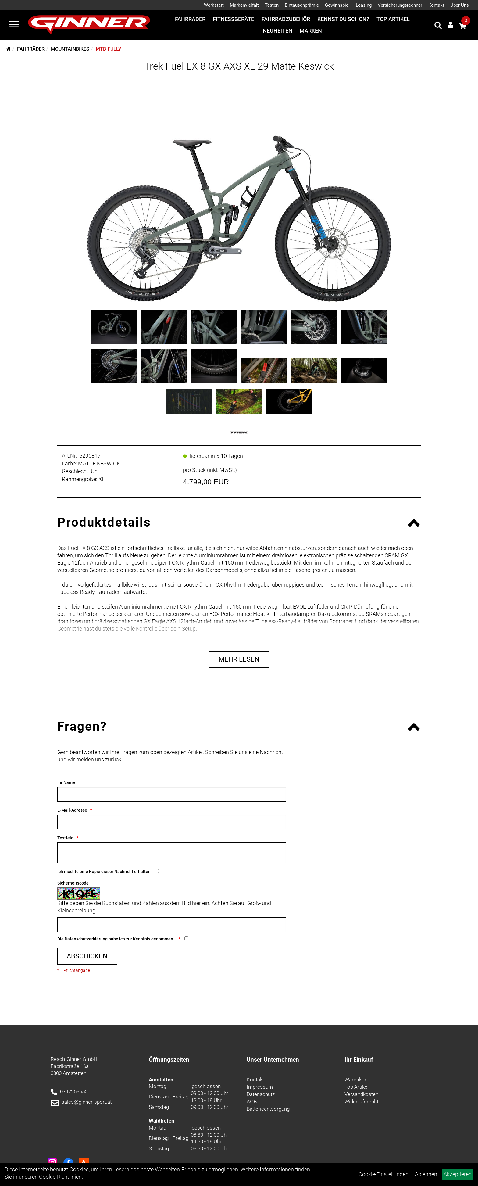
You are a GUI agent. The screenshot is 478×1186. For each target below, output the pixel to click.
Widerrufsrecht (361, 1101)
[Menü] (14, 25)
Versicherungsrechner (400, 5)
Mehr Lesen (239, 659)
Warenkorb (356, 1079)
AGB (252, 1101)
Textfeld (65, 838)
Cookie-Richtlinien (60, 1176)
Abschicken (87, 956)
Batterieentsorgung (268, 1109)
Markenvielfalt (244, 5)
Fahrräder (190, 19)
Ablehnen (426, 1174)
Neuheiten (277, 30)
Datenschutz (261, 1094)
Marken (311, 30)
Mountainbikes (70, 49)
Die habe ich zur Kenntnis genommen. (116, 938)
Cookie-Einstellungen (383, 1174)
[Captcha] (171, 924)
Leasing (364, 5)
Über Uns (459, 5)
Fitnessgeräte (233, 19)
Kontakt (436, 5)
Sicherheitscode (73, 883)
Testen (272, 5)
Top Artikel (393, 19)
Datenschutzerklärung (86, 938)
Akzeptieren (458, 1174)
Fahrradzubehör (286, 19)
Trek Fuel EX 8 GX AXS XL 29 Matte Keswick (239, 66)
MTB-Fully (108, 49)
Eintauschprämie (302, 5)
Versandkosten (361, 1094)
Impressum (260, 1087)
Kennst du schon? (343, 19)
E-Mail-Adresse (72, 810)
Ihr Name (66, 782)
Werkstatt (214, 5)
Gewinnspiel (337, 5)
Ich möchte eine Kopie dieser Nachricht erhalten (104, 871)
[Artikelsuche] (438, 26)
